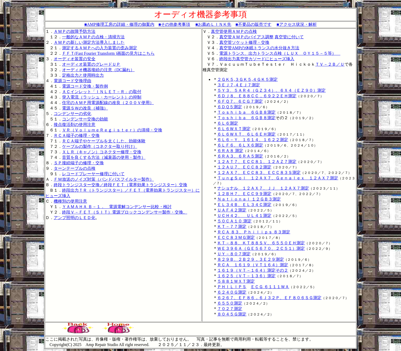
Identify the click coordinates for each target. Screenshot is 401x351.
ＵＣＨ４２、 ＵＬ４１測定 (244, 215)
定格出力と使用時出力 (83, 75)
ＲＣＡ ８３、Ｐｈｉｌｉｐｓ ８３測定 (253, 232)
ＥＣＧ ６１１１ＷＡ (270, 287)
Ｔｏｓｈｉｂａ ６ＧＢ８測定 (246, 112)
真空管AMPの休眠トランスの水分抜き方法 (259, 48)
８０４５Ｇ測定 (231, 314)
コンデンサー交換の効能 (85, 119)
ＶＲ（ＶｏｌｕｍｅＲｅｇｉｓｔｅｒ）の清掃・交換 (112, 130)
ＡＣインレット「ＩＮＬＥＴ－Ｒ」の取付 (101, 91)
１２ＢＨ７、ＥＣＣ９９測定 (244, 193)
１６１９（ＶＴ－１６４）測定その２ (252, 270)
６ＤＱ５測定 (229, 107)
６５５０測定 (229, 303)
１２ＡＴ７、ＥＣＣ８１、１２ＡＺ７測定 (256, 161)
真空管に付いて (289, 37)
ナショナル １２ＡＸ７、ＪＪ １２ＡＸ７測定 (263, 188)
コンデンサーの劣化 (72, 113)
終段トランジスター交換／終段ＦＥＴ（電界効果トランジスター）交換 (120, 185)
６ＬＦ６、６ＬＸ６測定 (240, 145)
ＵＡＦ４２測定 (231, 210)
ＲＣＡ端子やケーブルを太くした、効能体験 (103, 141)
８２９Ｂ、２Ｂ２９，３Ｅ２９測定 (250, 259)
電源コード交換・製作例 (85, 86)
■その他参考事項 (174, 24)
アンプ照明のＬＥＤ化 (74, 217)
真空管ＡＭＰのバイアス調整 (246, 37)
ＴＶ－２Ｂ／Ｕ (329, 64)
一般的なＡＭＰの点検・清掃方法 (93, 37)
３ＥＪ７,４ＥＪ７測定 (238, 85)
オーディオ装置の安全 (74, 59)
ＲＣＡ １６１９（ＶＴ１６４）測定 (252, 265)
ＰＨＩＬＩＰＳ (231, 287)
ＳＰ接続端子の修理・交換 (79, 163)
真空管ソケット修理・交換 (244, 42)
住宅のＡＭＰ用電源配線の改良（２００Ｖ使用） (108, 102)
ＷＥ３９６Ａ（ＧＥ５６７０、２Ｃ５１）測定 (261, 248)
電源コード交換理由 (72, 80)
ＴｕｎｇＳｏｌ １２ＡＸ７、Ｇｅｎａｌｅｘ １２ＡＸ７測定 (277, 178)
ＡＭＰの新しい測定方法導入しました (89, 42)
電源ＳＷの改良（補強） (85, 108)
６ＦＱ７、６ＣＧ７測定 (240, 101)
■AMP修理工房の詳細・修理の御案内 (119, 24)
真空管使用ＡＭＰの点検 (234, 31)
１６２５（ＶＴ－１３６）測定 (246, 276)
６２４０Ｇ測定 (231, 292)
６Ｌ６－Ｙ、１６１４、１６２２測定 (252, 139)
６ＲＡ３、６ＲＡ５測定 (240, 156)
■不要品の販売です (253, 24)
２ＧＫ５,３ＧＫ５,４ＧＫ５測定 (247, 79)
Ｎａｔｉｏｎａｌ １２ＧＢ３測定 (249, 199)
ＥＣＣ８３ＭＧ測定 (236, 237)
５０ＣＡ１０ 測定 (234, 221)
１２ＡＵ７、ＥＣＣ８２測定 (244, 167)
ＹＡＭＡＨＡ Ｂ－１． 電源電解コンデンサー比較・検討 (117, 206)
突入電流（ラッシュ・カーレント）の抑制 (101, 97)
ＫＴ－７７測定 (231, 226)
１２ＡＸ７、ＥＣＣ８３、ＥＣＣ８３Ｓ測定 (259, 172)
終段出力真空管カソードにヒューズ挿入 (256, 59)
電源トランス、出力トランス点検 (250, 53)
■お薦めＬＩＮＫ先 (214, 24)
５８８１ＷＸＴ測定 (236, 281)
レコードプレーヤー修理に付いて (93, 174)
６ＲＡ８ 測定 (230, 150)
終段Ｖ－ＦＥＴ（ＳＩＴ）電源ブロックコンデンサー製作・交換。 (124, 212)
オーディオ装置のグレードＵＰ (91, 64)
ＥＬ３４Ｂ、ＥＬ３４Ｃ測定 (244, 204)
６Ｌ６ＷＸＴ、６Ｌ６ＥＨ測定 (246, 134)
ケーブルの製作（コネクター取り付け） (99, 146)
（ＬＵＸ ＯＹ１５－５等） (311, 53)
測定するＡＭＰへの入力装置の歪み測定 (99, 48)
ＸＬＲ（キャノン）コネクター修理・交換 (101, 152)
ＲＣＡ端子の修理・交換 (77, 135)
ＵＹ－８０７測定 (234, 254)
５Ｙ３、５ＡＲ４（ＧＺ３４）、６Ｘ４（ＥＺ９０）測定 (271, 90)
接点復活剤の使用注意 (74, 124)
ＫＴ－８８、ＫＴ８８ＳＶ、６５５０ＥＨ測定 (261, 243)
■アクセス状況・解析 (297, 24)
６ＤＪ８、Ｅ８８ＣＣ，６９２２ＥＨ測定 (256, 96)
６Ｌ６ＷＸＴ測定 (234, 128)
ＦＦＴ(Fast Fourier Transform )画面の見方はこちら (108, 53)
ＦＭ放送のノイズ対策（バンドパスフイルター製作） (104, 179)
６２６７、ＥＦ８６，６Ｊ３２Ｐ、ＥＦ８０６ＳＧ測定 (269, 297)
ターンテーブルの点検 (74, 168)
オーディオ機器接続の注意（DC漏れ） (98, 70)
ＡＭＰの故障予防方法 (74, 31)
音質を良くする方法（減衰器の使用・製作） (103, 157)
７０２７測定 (229, 308)
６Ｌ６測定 (227, 123)
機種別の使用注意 (70, 201)
